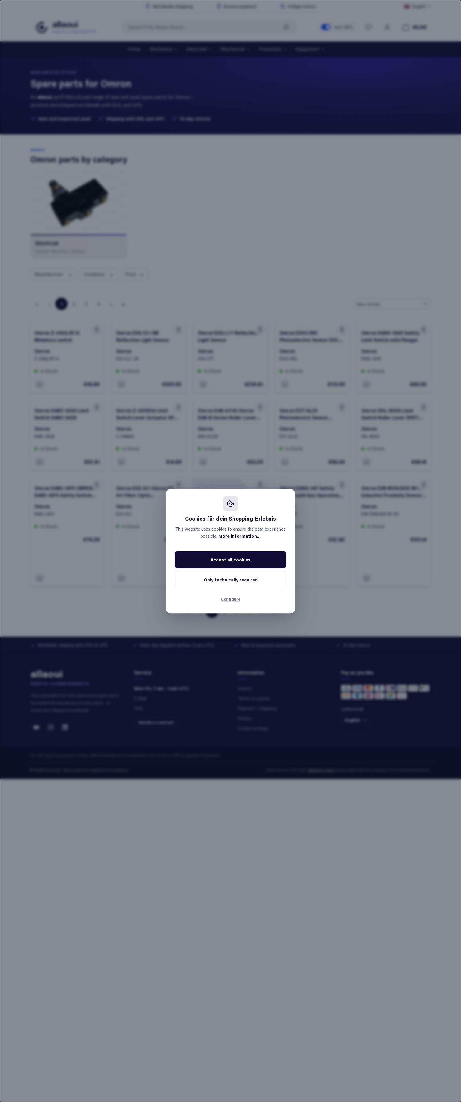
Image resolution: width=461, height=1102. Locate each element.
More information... (239, 536)
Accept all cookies (230, 560)
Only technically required (231, 580)
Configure (230, 598)
